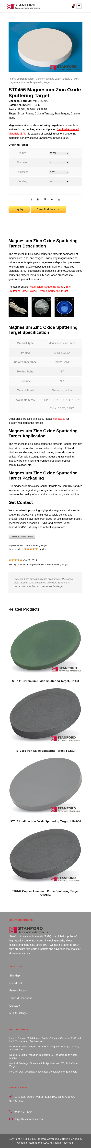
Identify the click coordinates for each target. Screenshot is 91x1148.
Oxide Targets (62, 78)
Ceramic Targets (44, 78)
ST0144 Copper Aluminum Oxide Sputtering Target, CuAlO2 (46, 893)
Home (12, 78)
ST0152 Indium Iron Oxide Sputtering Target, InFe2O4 (45, 821)
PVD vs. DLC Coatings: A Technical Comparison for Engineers (43, 1071)
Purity (22, 152)
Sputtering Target (25, 78)
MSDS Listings (18, 1013)
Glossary (14, 1005)
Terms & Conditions (20, 998)
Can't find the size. (48, 209)
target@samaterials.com (29, 1119)
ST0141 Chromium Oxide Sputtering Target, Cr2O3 (45, 681)
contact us (59, 418)
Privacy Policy (17, 990)
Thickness (22, 172)
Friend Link (15, 983)
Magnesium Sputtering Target (47, 286)
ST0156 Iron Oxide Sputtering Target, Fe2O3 (45, 750)
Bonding (22, 181)
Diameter (22, 162)
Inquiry (19, 209)
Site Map (14, 975)
